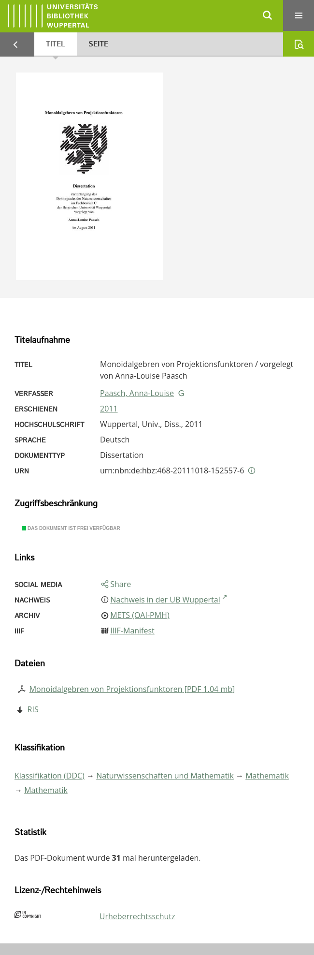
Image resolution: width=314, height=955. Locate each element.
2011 (109, 408)
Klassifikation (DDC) (49, 775)
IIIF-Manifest (132, 630)
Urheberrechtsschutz (137, 916)
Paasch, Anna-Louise (137, 393)
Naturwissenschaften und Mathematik (165, 775)
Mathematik (267, 775)
